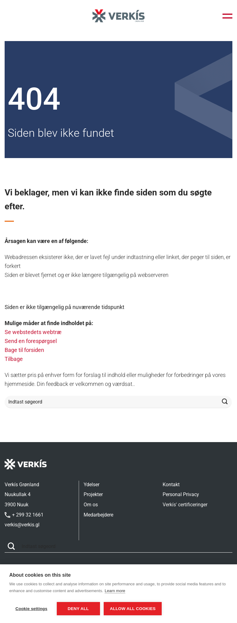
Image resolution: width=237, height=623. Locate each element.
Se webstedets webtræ (33, 332)
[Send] (225, 402)
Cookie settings (31, 608)
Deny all (78, 608)
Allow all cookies (136, 608)
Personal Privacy (181, 494)
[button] (227, 16)
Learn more (115, 592)
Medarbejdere (98, 515)
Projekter (93, 494)
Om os (91, 505)
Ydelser (91, 484)
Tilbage (14, 359)
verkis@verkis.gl (22, 525)
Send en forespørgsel (31, 341)
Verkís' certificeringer (185, 505)
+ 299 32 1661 (24, 515)
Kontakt (171, 484)
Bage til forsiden (24, 350)
